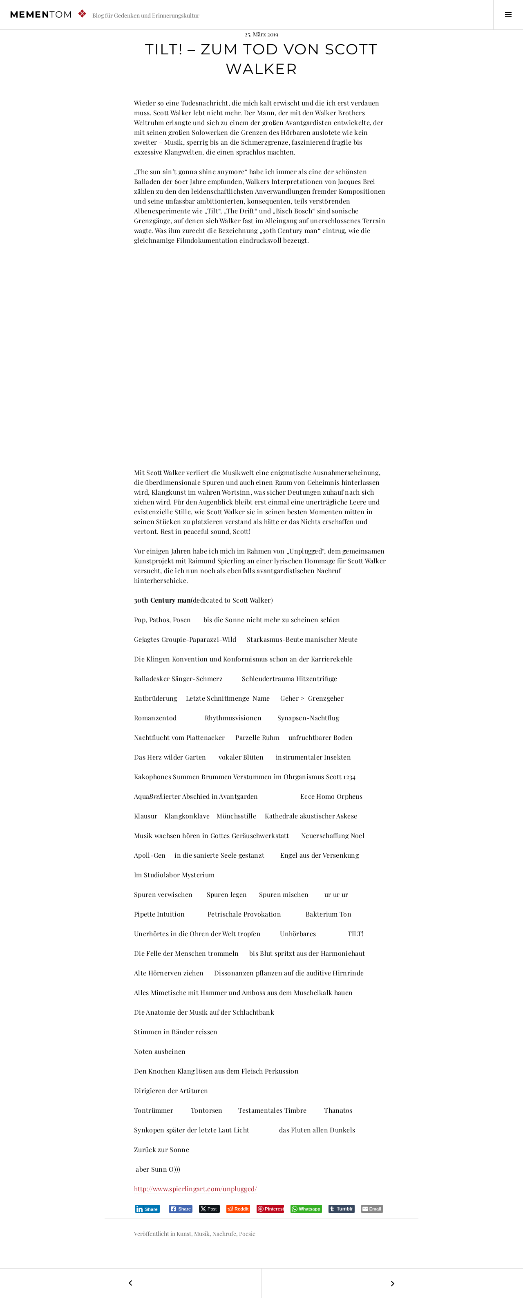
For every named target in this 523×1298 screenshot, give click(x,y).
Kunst (184, 1233)
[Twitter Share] (209, 1209)
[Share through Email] (372, 1209)
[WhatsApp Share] (306, 1209)
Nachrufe (224, 1233)
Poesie (247, 1233)
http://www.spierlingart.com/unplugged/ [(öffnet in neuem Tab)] (195, 1188)
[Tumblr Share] (342, 1209)
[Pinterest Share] (270, 1209)
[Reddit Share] (238, 1209)
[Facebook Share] (180, 1209)
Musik (202, 1233)
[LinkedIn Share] (147, 1209)
